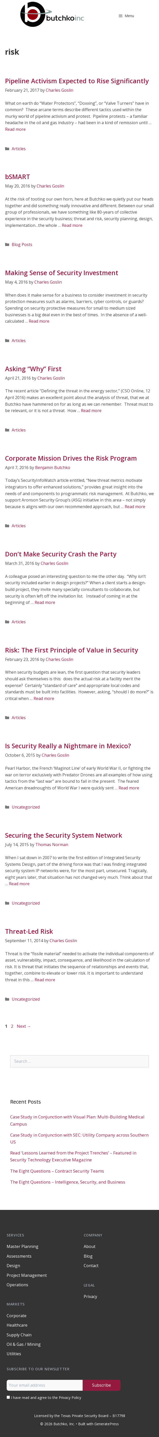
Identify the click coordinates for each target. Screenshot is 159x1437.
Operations (17, 1285)
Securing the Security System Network (63, 835)
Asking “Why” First (33, 368)
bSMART (17, 176)
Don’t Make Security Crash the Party (60, 554)
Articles (19, 148)
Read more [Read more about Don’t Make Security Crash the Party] (45, 602)
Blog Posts (22, 244)
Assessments (19, 1256)
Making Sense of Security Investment (61, 272)
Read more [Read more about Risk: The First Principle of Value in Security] (44, 698)
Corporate (16, 1315)
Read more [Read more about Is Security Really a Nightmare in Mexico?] (129, 788)
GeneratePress (106, 1423)
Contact (91, 1265)
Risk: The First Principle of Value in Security (71, 650)
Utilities (14, 1354)
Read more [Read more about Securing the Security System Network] (19, 883)
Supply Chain (19, 1335)
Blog (88, 1256)
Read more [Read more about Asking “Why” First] (91, 410)
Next (24, 1026)
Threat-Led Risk (29, 931)
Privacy (90, 1296)
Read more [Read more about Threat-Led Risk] (45, 980)
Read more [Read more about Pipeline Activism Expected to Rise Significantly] (15, 129)
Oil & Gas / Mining (24, 1344)
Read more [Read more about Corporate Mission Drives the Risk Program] (135, 506)
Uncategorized (26, 807)
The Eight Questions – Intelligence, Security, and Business (67, 1182)
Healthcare (17, 1325)
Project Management (27, 1275)
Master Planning (22, 1246)
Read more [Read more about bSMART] (72, 225)
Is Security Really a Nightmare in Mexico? (68, 745)
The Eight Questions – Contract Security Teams (57, 1171)
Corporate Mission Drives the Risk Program (71, 458)
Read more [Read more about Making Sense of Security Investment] (39, 321)
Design (13, 1265)
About (89, 1246)
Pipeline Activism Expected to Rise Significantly (77, 80)
